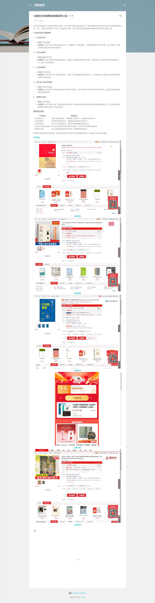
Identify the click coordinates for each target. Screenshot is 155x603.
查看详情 (77, 216)
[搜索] (124, 6)
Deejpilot (83, 597)
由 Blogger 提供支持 (77, 593)
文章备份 (36, 137)
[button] (120, 16)
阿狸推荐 (39, 5)
